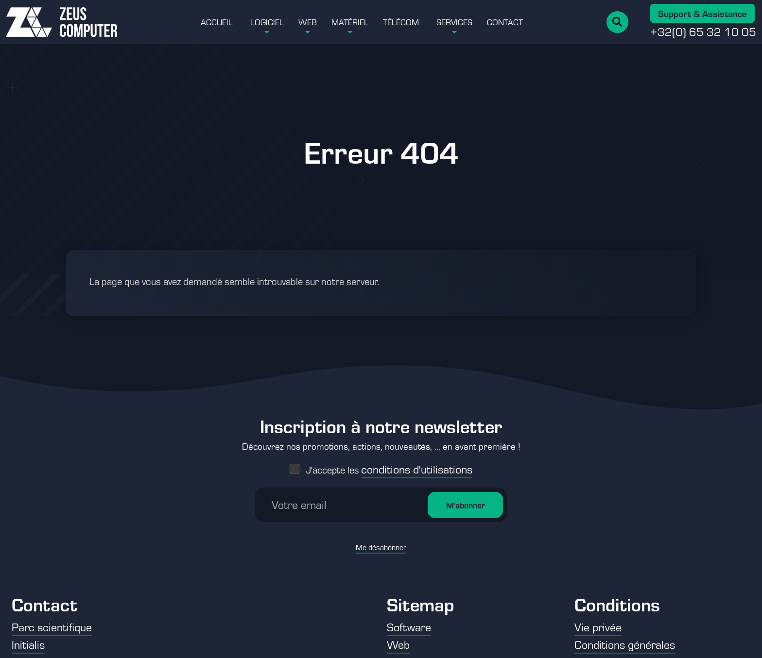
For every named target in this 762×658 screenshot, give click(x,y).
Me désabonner (381, 544)
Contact (505, 22)
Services (454, 22)
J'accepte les (389, 465)
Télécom (401, 22)
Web (307, 22)
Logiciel (267, 22)
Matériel (349, 22)
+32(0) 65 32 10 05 (703, 31)
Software (409, 627)
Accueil (217, 22)
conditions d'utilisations (416, 465)
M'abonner (465, 501)
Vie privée (598, 627)
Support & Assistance (702, 13)
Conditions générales (624, 644)
